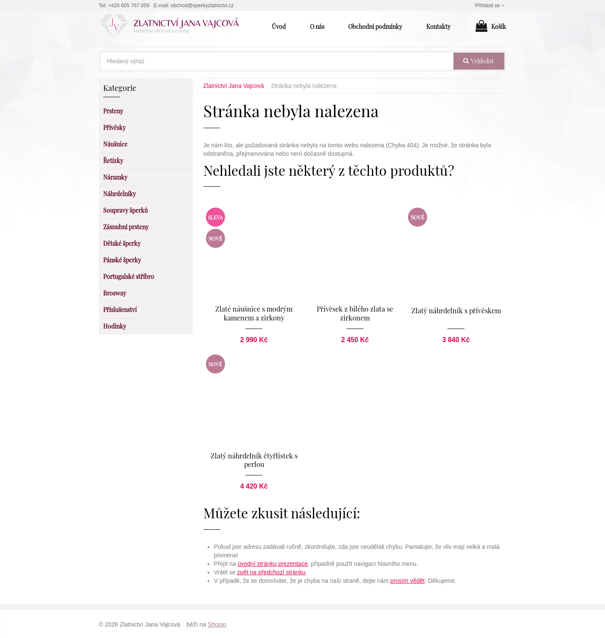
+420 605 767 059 (128, 5)
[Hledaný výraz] (277, 61)
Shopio (217, 623)
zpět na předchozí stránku (271, 571)
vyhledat (478, 61)
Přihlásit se (491, 5)
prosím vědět (407, 579)
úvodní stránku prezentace (273, 562)
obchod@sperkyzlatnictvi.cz (202, 5)
